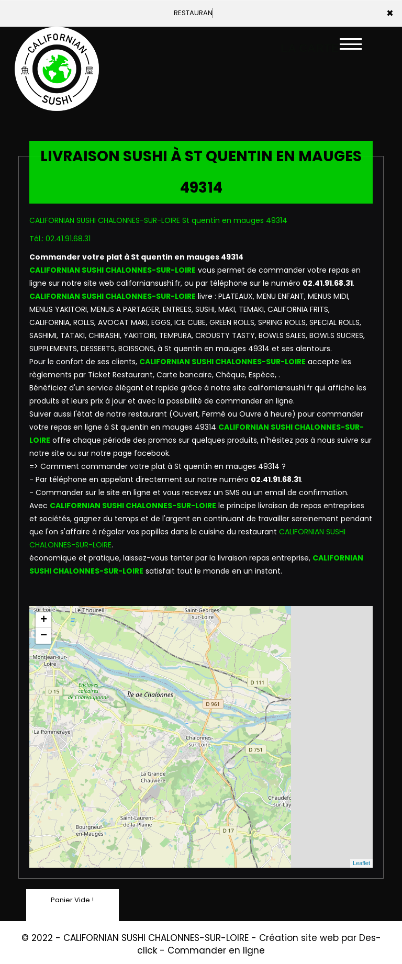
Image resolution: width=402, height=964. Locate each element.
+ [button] (43, 620)
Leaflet (361, 863)
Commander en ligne (216, 950)
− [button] (43, 636)
